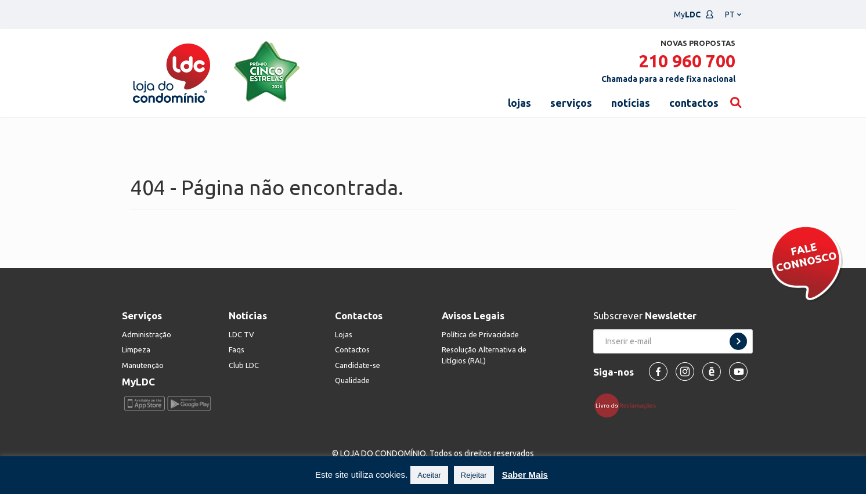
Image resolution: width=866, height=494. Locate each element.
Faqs (236, 349)
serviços (571, 103)
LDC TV (241, 334)
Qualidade (352, 380)
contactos (694, 103)
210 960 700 (686, 61)
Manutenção (143, 365)
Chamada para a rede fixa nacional (668, 79)
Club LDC (244, 365)
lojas (519, 103)
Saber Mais (525, 474)
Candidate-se (357, 365)
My (694, 14)
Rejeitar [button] (474, 475)
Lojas (343, 334)
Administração (146, 334)
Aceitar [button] (429, 475)
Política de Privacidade (480, 334)
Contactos (352, 349)
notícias (630, 103)
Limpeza (136, 349)
